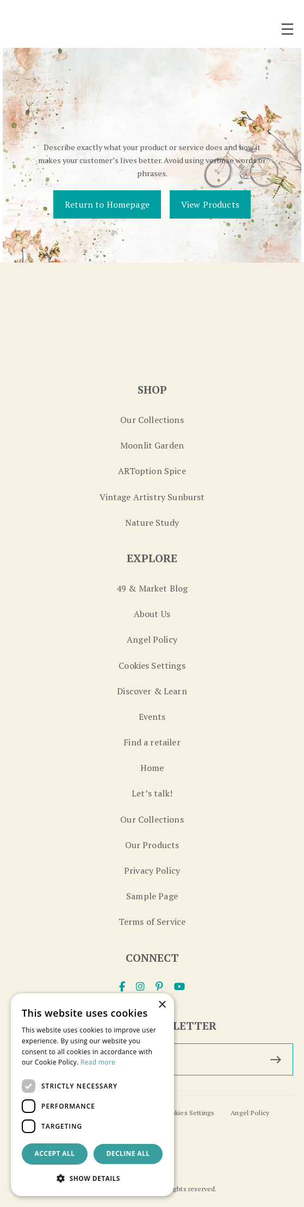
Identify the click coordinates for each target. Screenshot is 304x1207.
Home (152, 768)
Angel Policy (152, 639)
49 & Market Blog (152, 588)
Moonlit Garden (152, 445)
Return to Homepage (107, 204)
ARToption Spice (151, 471)
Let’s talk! (152, 793)
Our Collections (151, 420)
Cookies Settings (152, 665)
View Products (210, 204)
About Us (152, 614)
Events (152, 717)
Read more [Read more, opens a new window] (97, 1062)
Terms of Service (152, 922)
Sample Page (152, 896)
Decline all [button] (128, 1153)
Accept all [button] (55, 1153)
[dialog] (92, 1094)
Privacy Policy (152, 870)
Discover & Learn (152, 691)
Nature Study (152, 522)
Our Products (152, 845)
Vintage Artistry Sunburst (152, 497)
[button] (92, 1178)
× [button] (162, 1005)
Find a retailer (151, 742)
